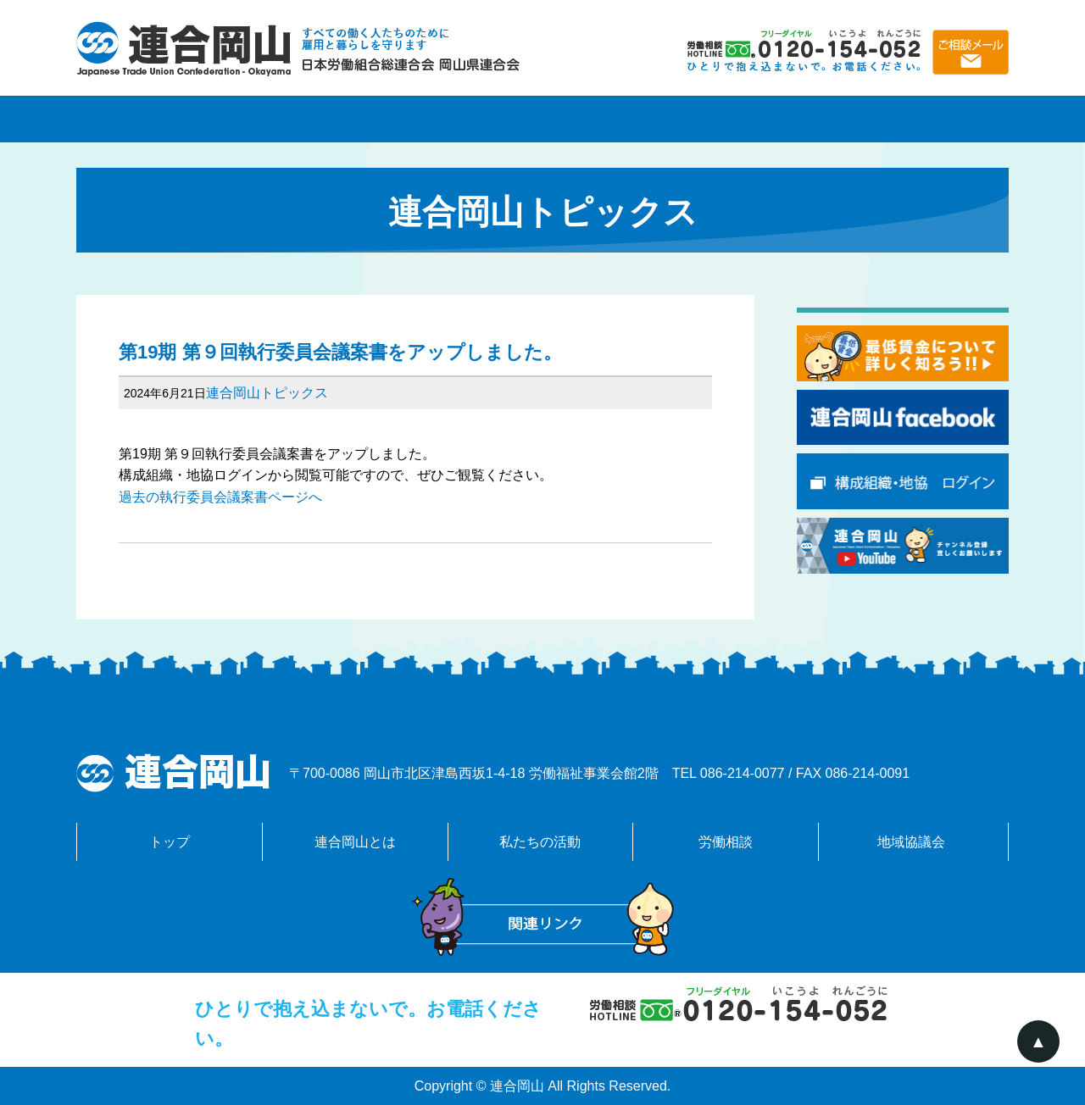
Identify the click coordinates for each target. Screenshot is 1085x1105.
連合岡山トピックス (267, 393)
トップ (169, 842)
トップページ (169, 119)
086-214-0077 (742, 773)
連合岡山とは (356, 119)
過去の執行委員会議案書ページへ (220, 497)
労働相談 (729, 119)
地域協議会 (915, 119)
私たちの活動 (542, 119)
